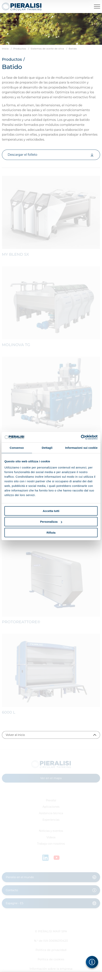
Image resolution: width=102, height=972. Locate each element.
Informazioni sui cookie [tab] (81, 447)
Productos (19, 48)
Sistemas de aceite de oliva (47, 48)
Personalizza (51, 521)
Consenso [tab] (17, 447)
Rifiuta (51, 532)
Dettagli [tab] (47, 447)
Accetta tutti (51, 511)
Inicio (5, 48)
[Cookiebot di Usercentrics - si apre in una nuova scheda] (81, 437)
